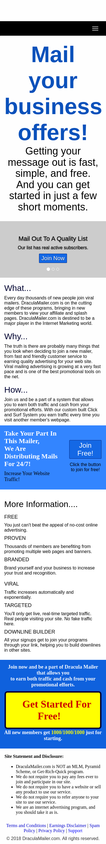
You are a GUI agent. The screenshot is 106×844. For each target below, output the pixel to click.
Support (75, 830)
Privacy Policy (51, 830)
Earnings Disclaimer (67, 825)
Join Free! (85, 449)
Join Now (52, 258)
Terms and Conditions (26, 825)
